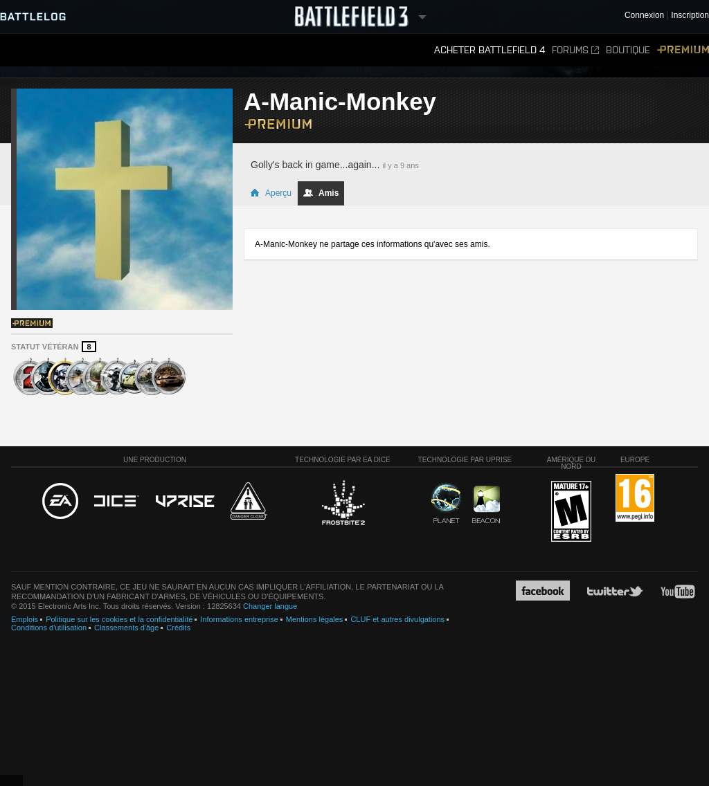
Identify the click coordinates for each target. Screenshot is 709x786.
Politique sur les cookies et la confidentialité (119, 619)
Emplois (24, 619)
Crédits (178, 627)
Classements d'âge (126, 627)
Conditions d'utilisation (49, 627)
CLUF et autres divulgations (397, 619)
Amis (321, 193)
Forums (575, 50)
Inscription (690, 15)
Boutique (628, 50)
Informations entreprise (239, 619)
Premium (683, 50)
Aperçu (270, 193)
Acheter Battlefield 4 (489, 50)
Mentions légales (314, 619)
